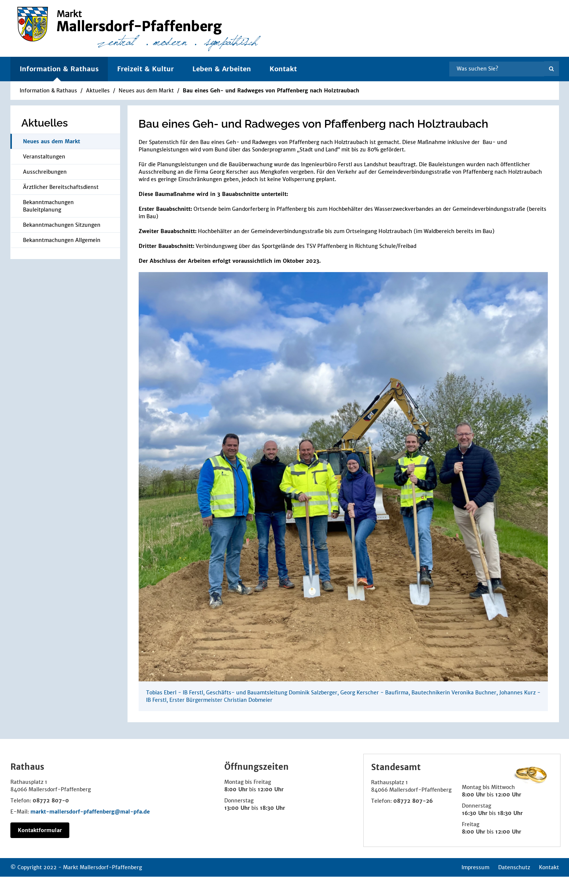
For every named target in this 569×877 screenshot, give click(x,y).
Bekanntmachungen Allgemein (61, 240)
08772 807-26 (413, 801)
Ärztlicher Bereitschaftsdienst (61, 187)
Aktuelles (98, 90)
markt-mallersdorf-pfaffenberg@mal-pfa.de (90, 811)
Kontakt (283, 69)
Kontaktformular (40, 830)
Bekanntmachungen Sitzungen (61, 225)
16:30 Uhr (474, 813)
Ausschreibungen (45, 171)
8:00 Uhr (236, 789)
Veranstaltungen (44, 156)
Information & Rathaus (48, 90)
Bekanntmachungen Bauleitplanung (48, 206)
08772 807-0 (51, 800)
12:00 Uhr (271, 789)
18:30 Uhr (272, 808)
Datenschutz (514, 867)
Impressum (475, 867)
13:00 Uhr (237, 808)
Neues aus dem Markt (146, 90)
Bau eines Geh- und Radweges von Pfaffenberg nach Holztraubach (271, 90)
